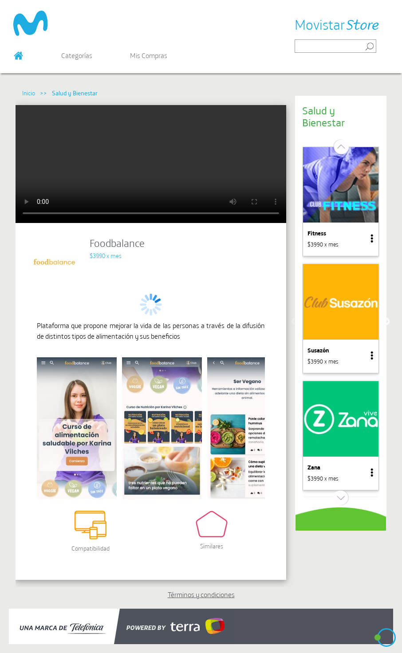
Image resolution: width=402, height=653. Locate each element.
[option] (340, 201)
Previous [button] (295, 321)
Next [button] (386, 321)
